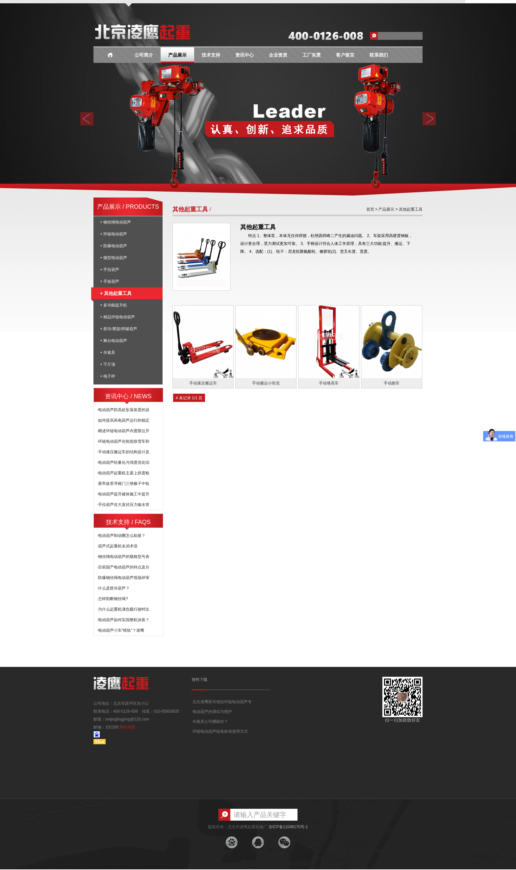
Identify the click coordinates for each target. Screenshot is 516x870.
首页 (370, 209)
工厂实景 (311, 55)
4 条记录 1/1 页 (189, 398)
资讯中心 (244, 55)
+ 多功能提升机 (113, 305)
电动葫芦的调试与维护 (212, 711)
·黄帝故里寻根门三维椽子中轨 (123, 483)
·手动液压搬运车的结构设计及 (123, 452)
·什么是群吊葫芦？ (113, 588)
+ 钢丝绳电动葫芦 (115, 222)
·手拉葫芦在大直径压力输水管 (123, 504)
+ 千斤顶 (107, 364)
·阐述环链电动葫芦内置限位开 (123, 431)
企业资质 (278, 55)
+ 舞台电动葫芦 (113, 340)
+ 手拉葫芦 (109, 269)
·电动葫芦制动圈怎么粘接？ (121, 535)
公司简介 (144, 55)
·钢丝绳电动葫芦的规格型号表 (123, 556)
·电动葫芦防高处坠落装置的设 (123, 410)
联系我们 (379, 55)
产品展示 (177, 55)
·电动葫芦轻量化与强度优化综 (123, 462)
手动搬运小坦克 (266, 383)
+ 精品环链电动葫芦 (117, 317)
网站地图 (127, 727)
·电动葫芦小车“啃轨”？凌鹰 (120, 630)
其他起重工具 (411, 209)
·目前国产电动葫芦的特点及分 (123, 567)
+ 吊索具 (107, 352)
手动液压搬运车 (203, 383)
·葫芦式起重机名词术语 (117, 546)
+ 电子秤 (107, 376)
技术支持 (211, 55)
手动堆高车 (329, 383)
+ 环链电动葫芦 (113, 234)
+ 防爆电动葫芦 (113, 246)
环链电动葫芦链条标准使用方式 (220, 731)
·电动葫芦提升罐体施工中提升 (123, 494)
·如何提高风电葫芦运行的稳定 (123, 420)
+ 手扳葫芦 (109, 281)
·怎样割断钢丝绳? (112, 598)
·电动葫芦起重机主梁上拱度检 (123, 473)
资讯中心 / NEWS (128, 396)
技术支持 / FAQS (128, 522)
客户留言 (345, 55)
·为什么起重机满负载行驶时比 (123, 609)
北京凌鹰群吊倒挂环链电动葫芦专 (222, 701)
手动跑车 (392, 383)
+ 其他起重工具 (112, 293)
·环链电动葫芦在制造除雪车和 (123, 441)
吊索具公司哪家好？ (210, 721)
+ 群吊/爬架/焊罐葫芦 (118, 329)
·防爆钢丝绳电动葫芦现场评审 (123, 577)
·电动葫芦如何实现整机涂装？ (123, 620)
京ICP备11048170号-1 (288, 827)
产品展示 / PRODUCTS (128, 206)
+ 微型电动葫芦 (113, 257)
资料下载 (199, 679)
